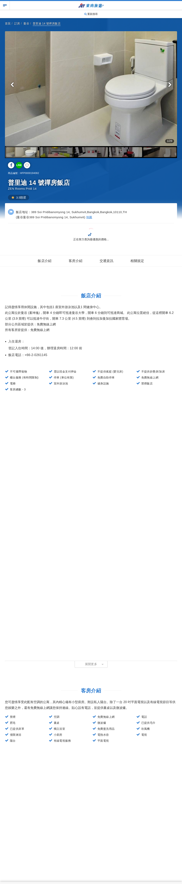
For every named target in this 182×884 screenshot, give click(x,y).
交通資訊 (107, 261)
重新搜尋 (91, 14)
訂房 (17, 23)
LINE (19, 165)
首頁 (8, 23)
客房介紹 (76, 261)
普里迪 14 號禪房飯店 (47, 23)
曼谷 (26, 23)
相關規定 (137, 261)
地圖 (89, 217)
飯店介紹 (45, 261)
